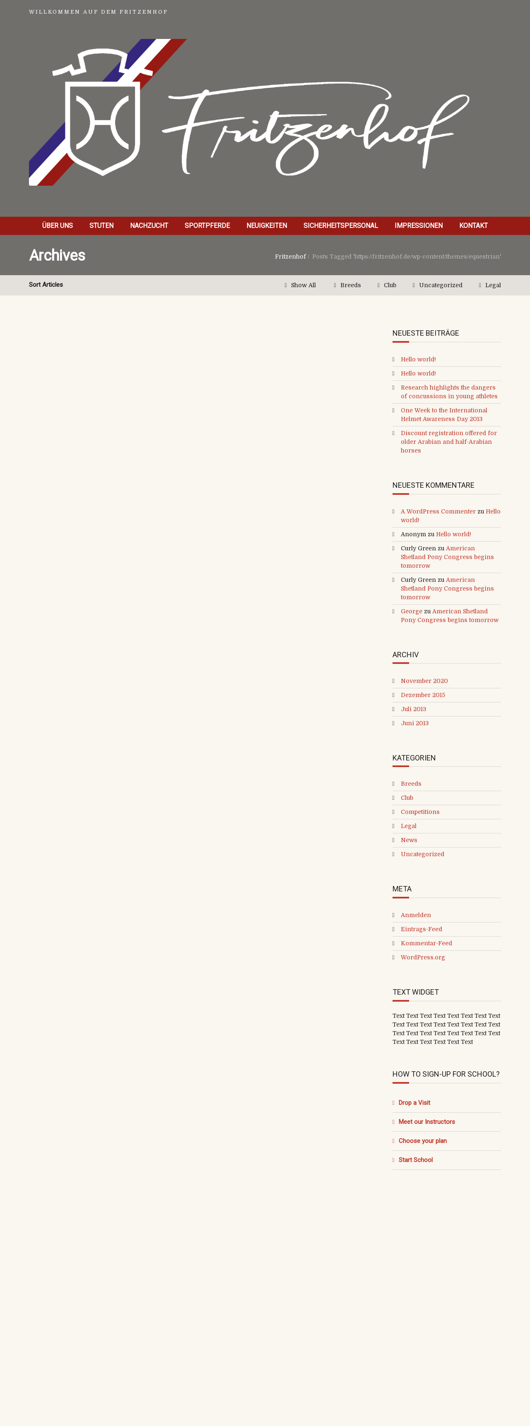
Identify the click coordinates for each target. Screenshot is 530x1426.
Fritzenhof (290, 256)
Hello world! (418, 359)
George (411, 611)
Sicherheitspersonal (341, 226)
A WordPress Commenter (438, 511)
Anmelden (416, 915)
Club (390, 285)
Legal (493, 285)
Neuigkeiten (266, 226)
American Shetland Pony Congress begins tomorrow (447, 557)
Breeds (350, 285)
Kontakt (473, 226)
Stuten (101, 226)
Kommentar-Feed (426, 943)
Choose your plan (423, 1141)
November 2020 (424, 681)
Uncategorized (441, 285)
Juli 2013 (413, 709)
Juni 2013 (415, 723)
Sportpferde (207, 226)
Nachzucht (149, 226)
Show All (303, 285)
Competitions (420, 812)
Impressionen (419, 226)
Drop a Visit (414, 1102)
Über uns (57, 226)
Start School (416, 1160)
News (409, 840)
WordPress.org (423, 957)
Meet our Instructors (427, 1122)
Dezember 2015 (423, 695)
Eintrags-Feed (421, 929)
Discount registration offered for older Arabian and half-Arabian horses (449, 442)
